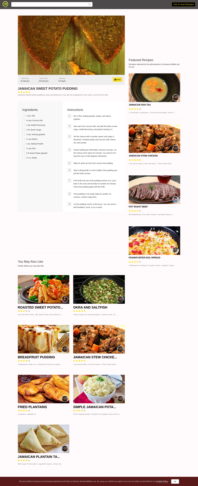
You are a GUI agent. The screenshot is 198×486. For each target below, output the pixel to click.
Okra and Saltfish (90, 307)
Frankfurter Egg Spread (144, 257)
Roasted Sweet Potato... (40, 307)
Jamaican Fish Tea (140, 105)
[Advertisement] (71, 232)
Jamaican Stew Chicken (143, 156)
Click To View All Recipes (183, 4)
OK (175, 481)
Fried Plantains (32, 407)
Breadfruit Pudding (36, 357)
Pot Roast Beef (138, 206)
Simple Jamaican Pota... (94, 407)
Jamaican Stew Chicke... (95, 357)
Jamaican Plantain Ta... (39, 457)
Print (117, 80)
